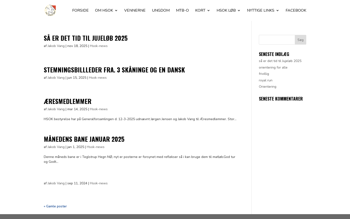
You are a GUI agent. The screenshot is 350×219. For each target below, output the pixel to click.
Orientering (267, 86)
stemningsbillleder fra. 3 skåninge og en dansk (114, 69)
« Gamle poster (55, 206)
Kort (200, 11)
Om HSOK (104, 11)
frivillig (264, 73)
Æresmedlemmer (67, 101)
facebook (296, 11)
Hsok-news (99, 46)
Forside (80, 11)
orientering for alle (273, 67)
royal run (265, 80)
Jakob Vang (56, 46)
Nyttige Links (260, 11)
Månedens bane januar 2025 (84, 139)
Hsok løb (226, 11)
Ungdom (161, 11)
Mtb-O (182, 11)
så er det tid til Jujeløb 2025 (86, 38)
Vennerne (135, 11)
